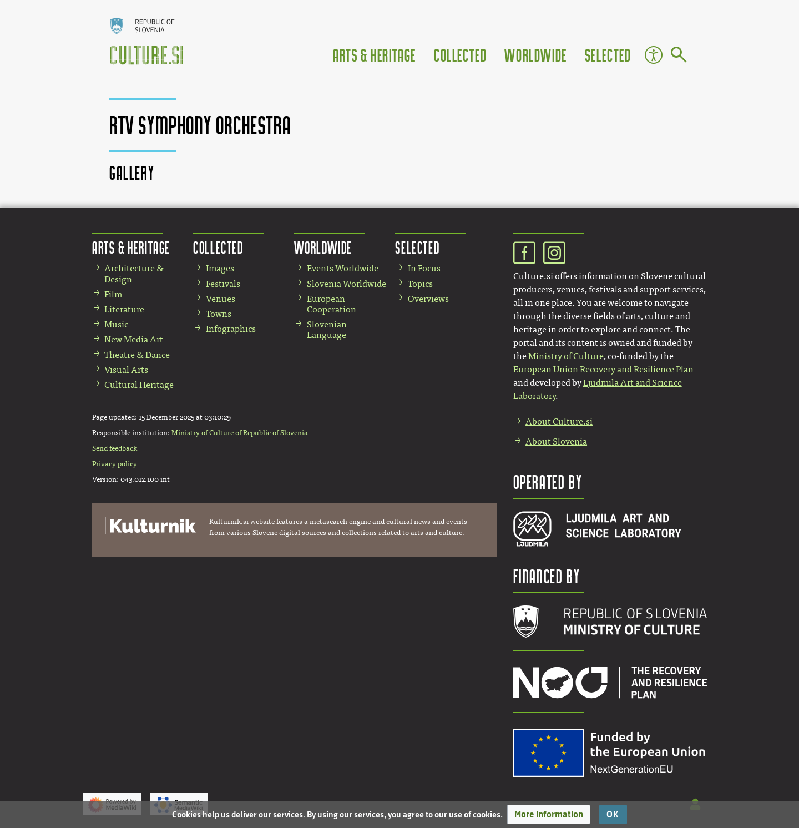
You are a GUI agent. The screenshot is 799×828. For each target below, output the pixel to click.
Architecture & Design (134, 273)
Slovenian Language (327, 329)
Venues (220, 299)
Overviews (428, 299)
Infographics (231, 329)
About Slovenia (556, 441)
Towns (218, 314)
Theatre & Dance (137, 355)
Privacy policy (114, 464)
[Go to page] (678, 56)
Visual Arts (126, 370)
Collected (460, 54)
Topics (420, 284)
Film (113, 294)
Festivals (223, 284)
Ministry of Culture (566, 356)
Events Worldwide (342, 268)
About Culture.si (559, 421)
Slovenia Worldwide (346, 284)
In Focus (424, 268)
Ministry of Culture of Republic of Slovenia (239, 432)
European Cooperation (331, 304)
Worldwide (535, 54)
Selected (608, 54)
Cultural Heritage (139, 385)
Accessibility (653, 55)
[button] (548, 814)
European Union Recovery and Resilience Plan (603, 369)
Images (220, 268)
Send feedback (114, 448)
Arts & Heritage (374, 54)
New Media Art (133, 339)
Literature (124, 309)
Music (116, 324)
